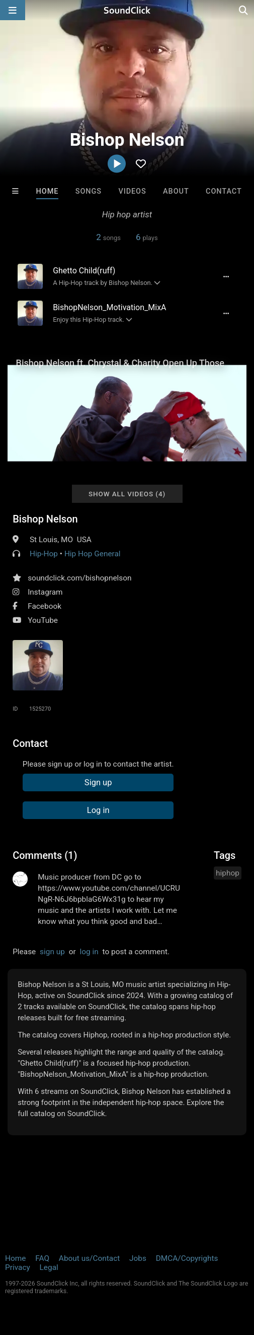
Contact (224, 191)
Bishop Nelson (45, 519)
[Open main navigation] (12, 10)
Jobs (137, 1258)
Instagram (45, 592)
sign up (52, 951)
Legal (49, 1267)
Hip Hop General (92, 553)
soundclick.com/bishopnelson (79, 578)
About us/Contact (89, 1258)
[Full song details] (226, 276)
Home (47, 191)
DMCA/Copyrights (187, 1258)
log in (89, 951)
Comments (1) (45, 855)
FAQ (42, 1258)
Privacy (17, 1267)
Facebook (44, 606)
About (176, 191)
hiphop (227, 873)
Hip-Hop (44, 553)
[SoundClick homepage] (127, 10)
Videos (132, 191)
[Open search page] (244, 10)
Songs (88, 191)
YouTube (43, 620)
